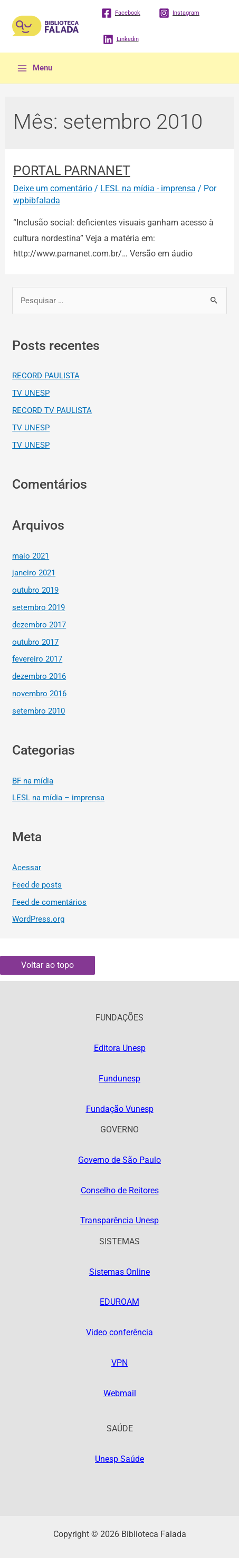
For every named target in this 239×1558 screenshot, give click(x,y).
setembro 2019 (38, 607)
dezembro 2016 (39, 676)
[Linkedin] (121, 39)
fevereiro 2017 (37, 659)
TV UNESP (31, 393)
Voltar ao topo (47, 965)
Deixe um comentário (52, 188)
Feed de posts (37, 885)
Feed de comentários (49, 902)
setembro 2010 (38, 711)
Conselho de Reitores (120, 1190)
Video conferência (119, 1332)
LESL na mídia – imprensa (58, 797)
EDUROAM (119, 1302)
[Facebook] (120, 13)
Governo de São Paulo (119, 1160)
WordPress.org (38, 919)
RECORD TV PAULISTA (52, 410)
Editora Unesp (120, 1048)
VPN (119, 1363)
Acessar (26, 867)
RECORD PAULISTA (46, 375)
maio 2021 (30, 556)
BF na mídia (32, 781)
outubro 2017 (35, 642)
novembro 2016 (39, 693)
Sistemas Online (119, 1272)
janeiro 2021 (33, 572)
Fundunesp (119, 1079)
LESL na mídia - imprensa (148, 188)
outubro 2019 (35, 590)
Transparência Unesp (119, 1220)
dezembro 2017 (39, 625)
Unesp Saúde (119, 1459)
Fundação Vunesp (120, 1109)
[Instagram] (179, 13)
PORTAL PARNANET (71, 170)
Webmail (119, 1393)
